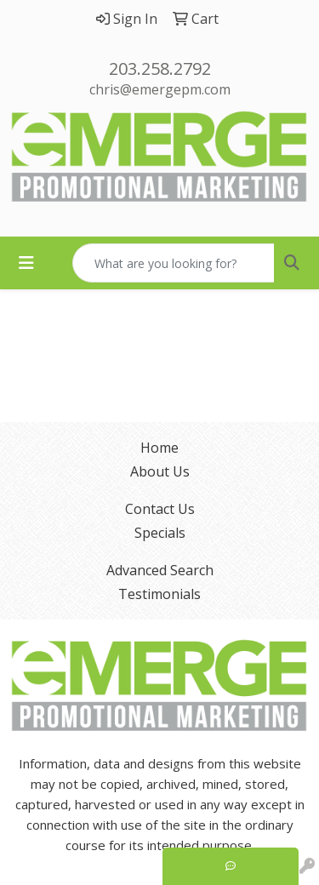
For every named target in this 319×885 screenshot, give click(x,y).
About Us (160, 471)
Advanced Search (160, 570)
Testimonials (159, 594)
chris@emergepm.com (160, 89)
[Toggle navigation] (26, 263)
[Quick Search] (173, 263)
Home (159, 447)
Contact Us (160, 509)
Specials (159, 532)
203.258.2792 (160, 68)
